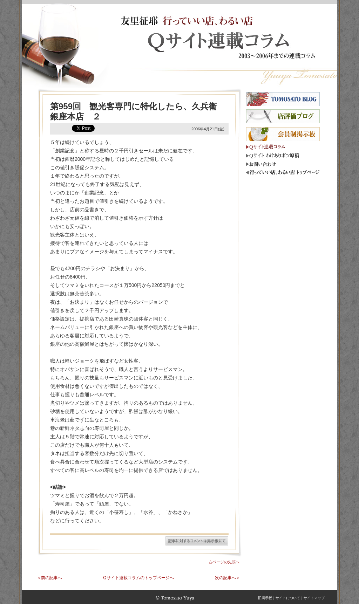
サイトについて (288, 598)
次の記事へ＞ (227, 577)
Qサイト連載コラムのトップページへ (138, 577)
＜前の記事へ (49, 577)
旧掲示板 (265, 598)
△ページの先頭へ (224, 562)
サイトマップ (314, 598)
